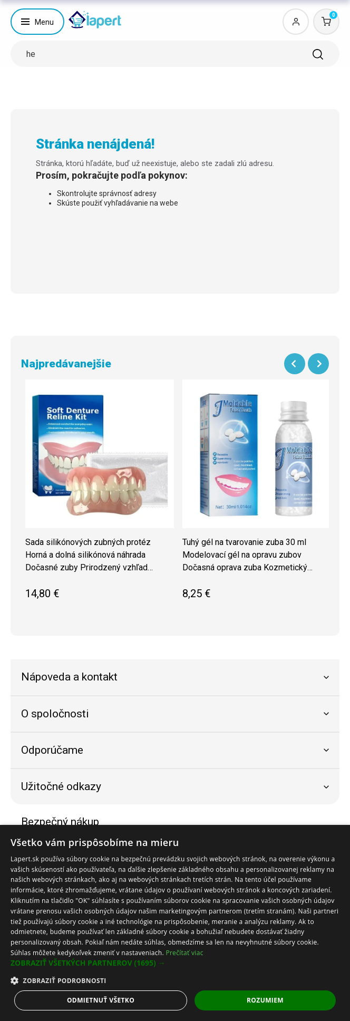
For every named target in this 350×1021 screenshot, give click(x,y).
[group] (99, 495)
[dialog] (175, 923)
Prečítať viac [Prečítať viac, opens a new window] (184, 952)
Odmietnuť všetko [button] (100, 1000)
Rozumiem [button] (265, 1000)
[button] (175, 963)
